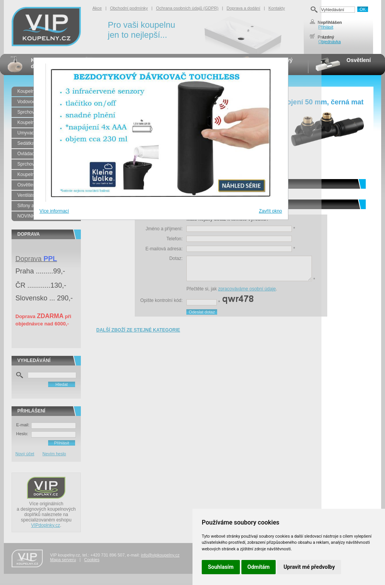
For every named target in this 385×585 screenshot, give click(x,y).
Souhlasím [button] (221, 567)
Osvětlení (358, 60)
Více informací (54, 211)
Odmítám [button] (259, 567)
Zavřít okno (270, 211)
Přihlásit (325, 27)
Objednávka (329, 41)
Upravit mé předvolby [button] (309, 567)
